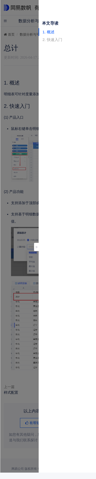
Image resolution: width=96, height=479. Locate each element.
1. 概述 (48, 32)
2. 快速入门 (52, 39)
